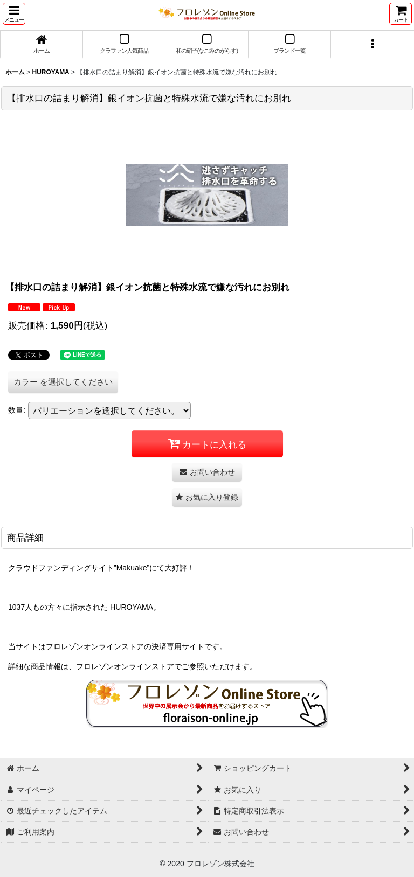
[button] (14, 14)
